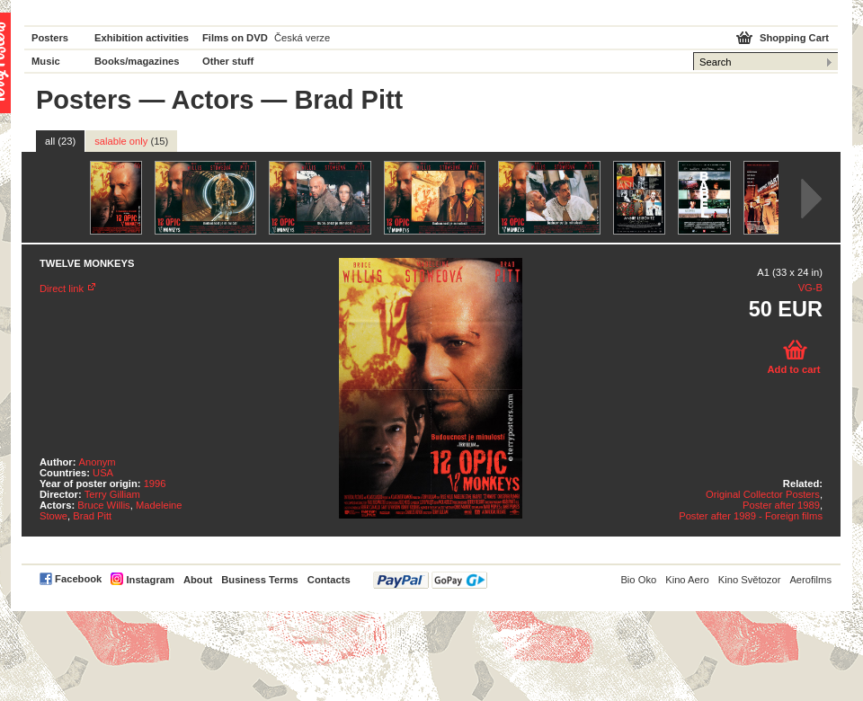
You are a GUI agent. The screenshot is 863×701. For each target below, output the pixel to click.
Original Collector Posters (763, 494)
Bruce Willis (103, 505)
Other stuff (228, 61)
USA (103, 472)
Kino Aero (687, 579)
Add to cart (793, 369)
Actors (212, 99)
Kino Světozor (749, 579)
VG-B (810, 287)
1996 (155, 483)
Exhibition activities (141, 37)
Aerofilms (810, 579)
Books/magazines (137, 61)
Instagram (149, 579)
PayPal (430, 580)
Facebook (78, 578)
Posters (49, 37)
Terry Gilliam (112, 494)
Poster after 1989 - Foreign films (751, 515)
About (197, 579)
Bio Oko (638, 579)
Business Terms (259, 579)
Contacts (329, 579)
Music (45, 61)
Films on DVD (235, 37)
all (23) (60, 141)
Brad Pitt (92, 515)
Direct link (62, 288)
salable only (131, 141)
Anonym (97, 462)
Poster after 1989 (781, 505)
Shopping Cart (794, 37)
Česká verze (302, 37)
